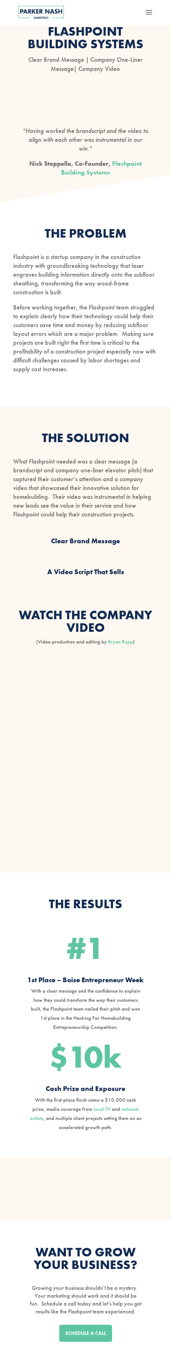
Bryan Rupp (120, 641)
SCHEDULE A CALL (85, 1333)
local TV (102, 1108)
